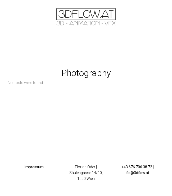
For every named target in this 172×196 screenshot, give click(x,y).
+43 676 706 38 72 (136, 167)
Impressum (34, 167)
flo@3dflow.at (137, 173)
